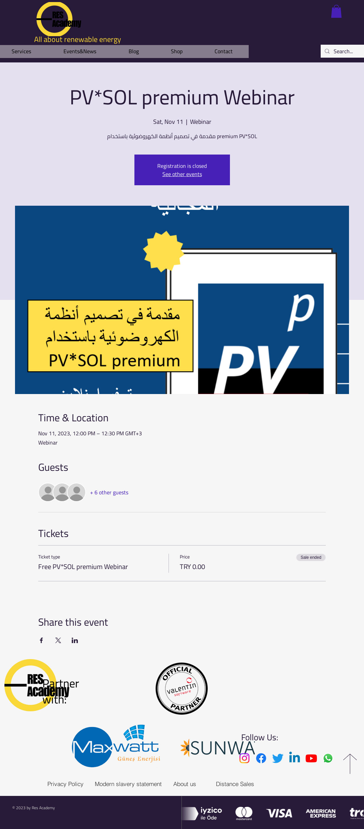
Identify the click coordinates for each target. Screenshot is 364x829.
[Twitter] (278, 758)
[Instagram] (244, 758)
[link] (336, 11)
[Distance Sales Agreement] (249, 784)
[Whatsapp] (328, 758)
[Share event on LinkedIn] (75, 640)
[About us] (184, 783)
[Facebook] (261, 758)
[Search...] (344, 51)
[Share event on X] (58, 640)
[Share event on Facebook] (41, 640)
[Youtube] (311, 758)
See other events (182, 174)
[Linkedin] (294, 758)
